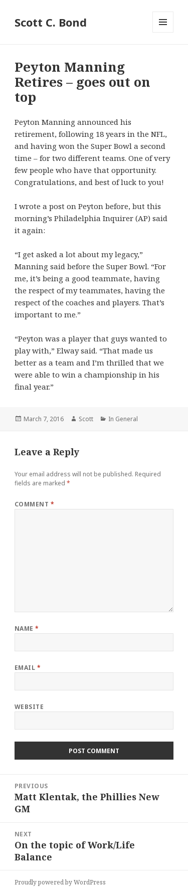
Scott (86, 419)
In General (123, 419)
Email (28, 667)
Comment (34, 504)
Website (29, 706)
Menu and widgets (163, 32)
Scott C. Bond (51, 22)
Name (27, 628)
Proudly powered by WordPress (60, 882)
